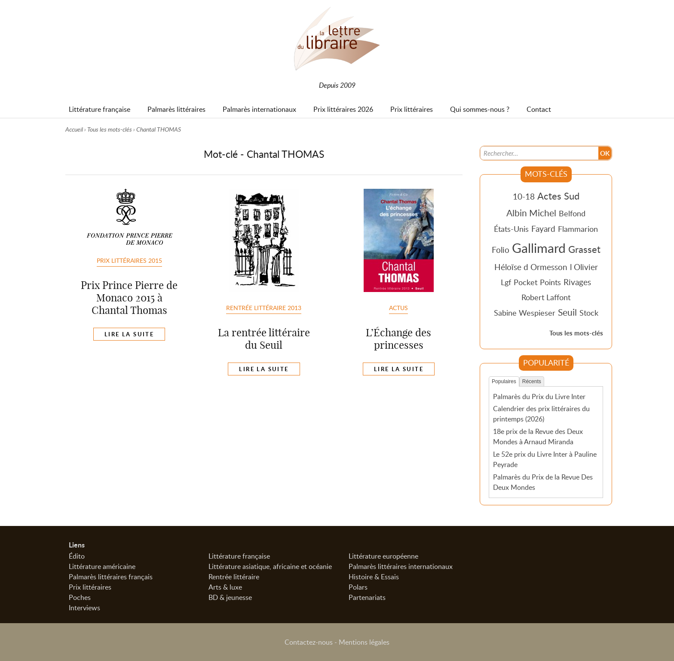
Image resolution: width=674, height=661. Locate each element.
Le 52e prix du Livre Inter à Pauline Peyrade (545, 459)
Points (550, 282)
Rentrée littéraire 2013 (263, 307)
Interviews (84, 607)
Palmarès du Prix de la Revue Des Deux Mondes (543, 482)
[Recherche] (539, 153)
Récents (531, 381)
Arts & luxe (225, 587)
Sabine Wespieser (524, 312)
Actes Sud (558, 195)
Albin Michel (531, 213)
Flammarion (578, 229)
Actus (398, 307)
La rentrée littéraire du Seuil (264, 338)
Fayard (543, 228)
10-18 (524, 196)
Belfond (572, 213)
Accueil (74, 129)
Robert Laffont (545, 297)
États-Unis (511, 229)
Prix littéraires (90, 587)
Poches (80, 597)
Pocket (525, 282)
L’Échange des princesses (398, 338)
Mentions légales (364, 642)
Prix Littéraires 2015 (129, 260)
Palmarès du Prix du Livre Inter (539, 396)
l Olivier (584, 267)
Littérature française (239, 556)
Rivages (577, 282)
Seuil (567, 312)
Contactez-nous (309, 642)
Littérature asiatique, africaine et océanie (270, 566)
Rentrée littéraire (233, 576)
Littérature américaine (102, 566)
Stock (588, 312)
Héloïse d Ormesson (530, 267)
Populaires (504, 381)
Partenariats (367, 597)
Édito (77, 556)
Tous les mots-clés (109, 129)
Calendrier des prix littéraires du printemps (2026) (541, 414)
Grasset (584, 249)
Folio (500, 249)
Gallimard (539, 248)
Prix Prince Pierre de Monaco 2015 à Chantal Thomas (129, 298)
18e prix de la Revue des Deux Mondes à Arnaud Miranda (538, 436)
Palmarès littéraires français (111, 576)
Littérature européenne (383, 556)
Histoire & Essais (374, 576)
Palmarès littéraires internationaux (401, 566)
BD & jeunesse (230, 597)
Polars (358, 587)
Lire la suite (129, 334)
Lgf (506, 282)
